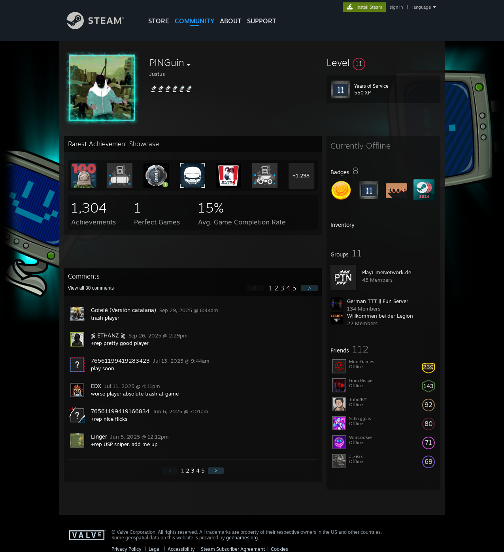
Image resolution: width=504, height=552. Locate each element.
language (421, 7)
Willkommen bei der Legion (380, 316)
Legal (154, 549)
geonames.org (242, 538)
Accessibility (181, 549)
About (231, 21)
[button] (383, 62)
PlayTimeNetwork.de (386, 272)
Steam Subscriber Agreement (233, 549)
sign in (396, 7)
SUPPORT (261, 21)
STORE (158, 21)
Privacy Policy (126, 549)
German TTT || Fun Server (377, 301)
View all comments (91, 288)
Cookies (279, 549)
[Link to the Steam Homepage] (101, 27)
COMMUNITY (194, 21)
